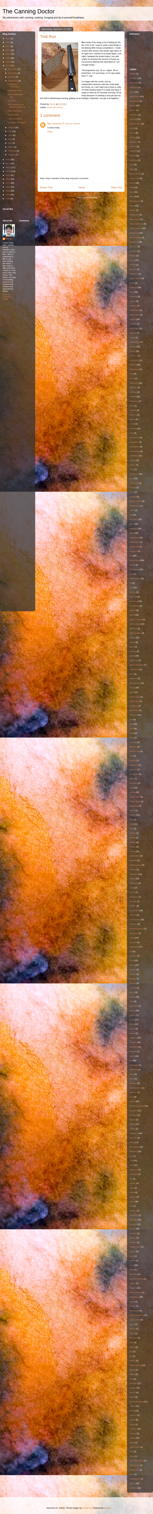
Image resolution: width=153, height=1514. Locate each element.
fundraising (134, 606)
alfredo (133, 74)
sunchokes (134, 1310)
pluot (132, 1079)
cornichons (134, 437)
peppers (133, 1038)
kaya (132, 737)
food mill (133, 597)
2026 (8, 38)
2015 (8, 171)
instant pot (134, 701)
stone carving (135, 1292)
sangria (133, 1210)
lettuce (132, 815)
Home (81, 187)
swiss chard (135, 1320)
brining (133, 265)
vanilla (132, 1420)
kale (131, 733)
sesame (133, 1233)
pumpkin (133, 1110)
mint (131, 888)
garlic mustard (136, 619)
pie (131, 1060)
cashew (133, 324)
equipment (134, 546)
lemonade (134, 806)
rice (131, 1160)
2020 (8, 62)
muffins (133, 906)
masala (133, 869)
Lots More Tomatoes (16, 122)
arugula (133, 119)
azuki (132, 128)
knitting (133, 760)
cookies (133, 428)
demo (132, 510)
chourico (133, 387)
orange (133, 969)
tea (131, 1351)
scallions (133, 1224)
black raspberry (136, 224)
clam (132, 406)
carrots (133, 319)
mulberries (134, 910)
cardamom (134, 310)
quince (132, 1119)
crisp (132, 469)
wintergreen (135, 1479)
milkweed (134, 883)
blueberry (134, 242)
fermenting (134, 569)
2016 (8, 167)
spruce (133, 1283)
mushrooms (135, 919)
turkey (132, 1406)
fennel (132, 565)
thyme (132, 1370)
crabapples (134, 446)
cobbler (133, 410)
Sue (49, 123)
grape (132, 656)
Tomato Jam (12, 115)
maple (132, 851)
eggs (132, 533)
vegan (132, 1424)
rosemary (134, 1169)
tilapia (132, 1374)
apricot (133, 105)
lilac (131, 819)
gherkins (133, 628)
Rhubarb (133, 1151)
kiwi (131, 756)
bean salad (134, 178)
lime (131, 824)
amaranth (134, 83)
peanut (133, 1015)
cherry (132, 351)
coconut (133, 415)
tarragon (133, 1338)
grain (132, 647)
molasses (134, 897)
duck (132, 524)
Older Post (116, 187)
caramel (133, 306)
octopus (133, 956)
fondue (133, 592)
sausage (133, 1220)
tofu (131, 1379)
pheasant (134, 1047)
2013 (8, 179)
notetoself (134, 947)
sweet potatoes (136, 1315)
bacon (132, 133)
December (13, 69)
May (10, 139)
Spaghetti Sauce (14, 90)
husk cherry (135, 697)
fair (54, 107)
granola (133, 651)
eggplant (133, 528)
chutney (133, 392)
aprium (133, 110)
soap (132, 1256)
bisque (132, 210)
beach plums (135, 174)
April (10, 143)
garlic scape (135, 624)
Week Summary (14, 111)
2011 (8, 187)
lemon (132, 792)
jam (131, 719)
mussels (133, 924)
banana (133, 146)
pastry (132, 997)
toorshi (133, 1392)
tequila (132, 1360)
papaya (133, 978)
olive (132, 960)
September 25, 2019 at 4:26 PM (66, 123)
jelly (131, 724)
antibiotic (133, 87)
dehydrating (135, 506)
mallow (133, 842)
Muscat (133, 915)
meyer (132, 878)
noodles (133, 942)
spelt (132, 1269)
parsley (133, 983)
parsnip (133, 988)
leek (131, 788)
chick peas (134, 360)
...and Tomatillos (14, 119)
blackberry (134, 233)
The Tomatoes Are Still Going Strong (16, 105)
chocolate (134, 383)
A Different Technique (13, 85)
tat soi (132, 1347)
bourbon (133, 251)
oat (131, 951)
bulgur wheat (135, 278)
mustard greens (136, 928)
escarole (133, 551)
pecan (132, 1029)
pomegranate (135, 1088)
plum (132, 1074)
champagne (135, 342)
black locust (135, 219)
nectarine (134, 933)
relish (132, 1142)
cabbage (133, 287)
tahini (132, 1333)
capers (133, 301)
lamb (132, 778)
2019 (8, 66)
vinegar (133, 1433)
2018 (8, 159)
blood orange (135, 237)
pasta (132, 992)
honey (59, 107)
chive (132, 378)
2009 (8, 194)
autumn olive (135, 124)
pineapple (134, 1065)
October (12, 77)
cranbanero (135, 451)
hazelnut (133, 678)
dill (131, 515)
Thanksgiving (135, 1365)
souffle (132, 1260)
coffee (132, 419)
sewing (133, 1238)
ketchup (133, 742)
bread (49, 107)
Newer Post (46, 187)
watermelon (135, 1447)
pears (132, 1019)
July (10, 131)
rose (131, 1165)
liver (131, 828)
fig (131, 583)
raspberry (134, 1133)
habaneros (134, 669)
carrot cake (134, 315)
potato (132, 1101)
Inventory (134, 706)
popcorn (133, 1092)
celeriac (133, 333)
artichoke (134, 115)
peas (132, 1024)
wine (132, 1474)
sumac (132, 1306)
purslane (133, 1115)
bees (132, 196)
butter (132, 283)
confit (132, 424)
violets (132, 1438)
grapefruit (134, 660)
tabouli (132, 1329)
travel (132, 1397)
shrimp (133, 1251)
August (11, 127)
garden (133, 610)
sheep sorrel (135, 1247)
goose (132, 642)
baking (132, 137)
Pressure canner (137, 1106)
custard (133, 497)
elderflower (134, 542)
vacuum (133, 1415)
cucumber (134, 474)
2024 (8, 46)
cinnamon (134, 401)
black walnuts (136, 228)
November (13, 73)
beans (132, 183)
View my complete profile (7, 296)
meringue (134, 874)
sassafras (134, 1215)
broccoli (133, 269)
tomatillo (133, 1383)
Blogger (107, 1508)
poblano (133, 1083)
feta (131, 574)
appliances (134, 101)
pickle (132, 1056)
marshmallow (135, 865)
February (12, 151)
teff (131, 1356)
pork (131, 1097)
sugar (132, 1301)
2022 (8, 54)
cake (132, 292)
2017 (8, 163)
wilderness (134, 1470)
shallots (133, 1242)
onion (132, 965)
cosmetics (134, 442)
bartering (133, 160)
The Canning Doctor (28, 11)
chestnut (133, 355)
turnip (132, 1411)
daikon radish (135, 501)
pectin (132, 1033)
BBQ (132, 169)
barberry (133, 151)
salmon (133, 1197)
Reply (49, 131)
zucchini (133, 1488)
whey (132, 1456)
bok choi (133, 246)
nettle (132, 938)
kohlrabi (133, 769)
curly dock (134, 483)
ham (131, 674)
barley (132, 155)
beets (132, 206)
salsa (132, 1201)
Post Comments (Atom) (87, 197)
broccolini (134, 274)
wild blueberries (136, 1460)
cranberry (134, 456)
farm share (134, 560)
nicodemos (87, 1508)
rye (131, 1179)
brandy (133, 255)
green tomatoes (136, 665)
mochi (132, 892)
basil (132, 164)
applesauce (135, 96)
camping (133, 296)
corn (131, 433)
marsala (133, 860)
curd (131, 478)
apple (132, 92)
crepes (133, 465)
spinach (133, 1274)
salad (132, 1192)
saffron (133, 1183)
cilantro (133, 396)
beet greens (135, 201)
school (132, 1229)
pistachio (133, 1069)
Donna (9, 239)
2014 (8, 175)
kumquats (134, 774)
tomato (133, 1388)
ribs (131, 1156)
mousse (133, 901)
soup (132, 1265)
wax (131, 1451)
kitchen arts (135, 751)
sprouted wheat (136, 1279)
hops (132, 692)
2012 (8, 183)
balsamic (133, 142)
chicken (133, 365)
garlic (132, 615)
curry (132, 492)
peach (132, 1010)
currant (133, 487)
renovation (134, 1147)
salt (131, 1206)
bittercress (134, 215)
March (11, 147)
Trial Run (11, 101)
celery (132, 337)
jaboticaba (134, 710)
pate (131, 1001)
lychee (132, 838)
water (132, 1442)
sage (132, 1188)
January (12, 155)
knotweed (134, 765)
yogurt (132, 1483)
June (10, 135)
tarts (131, 1342)
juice (132, 728)
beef (131, 187)
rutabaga (133, 1174)
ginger (132, 637)
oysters (133, 974)
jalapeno (133, 715)
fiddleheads (135, 578)
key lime (133, 747)
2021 (8, 58)
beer (132, 192)
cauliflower (134, 328)
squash (133, 1288)
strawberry (134, 1297)
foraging (133, 601)
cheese (133, 346)
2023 (8, 50)
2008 (8, 198)
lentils (132, 810)
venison (133, 1429)
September (13, 81)
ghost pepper (135, 633)
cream (132, 460)
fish (131, 587)
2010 (8, 191)
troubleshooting (136, 1401)
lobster (133, 833)
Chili (131, 374)
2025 (8, 42)
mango (133, 847)
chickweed (134, 369)
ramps (132, 1129)
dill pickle (134, 519)
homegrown (135, 683)
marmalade (135, 856)
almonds (133, 78)
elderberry (134, 537)
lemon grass (135, 801)
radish (132, 1124)
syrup (132, 1324)
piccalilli (133, 1051)
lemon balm (135, 797)
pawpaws (134, 1006)
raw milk (133, 1138)
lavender (133, 783)
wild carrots (135, 1465)
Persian (133, 1042)
